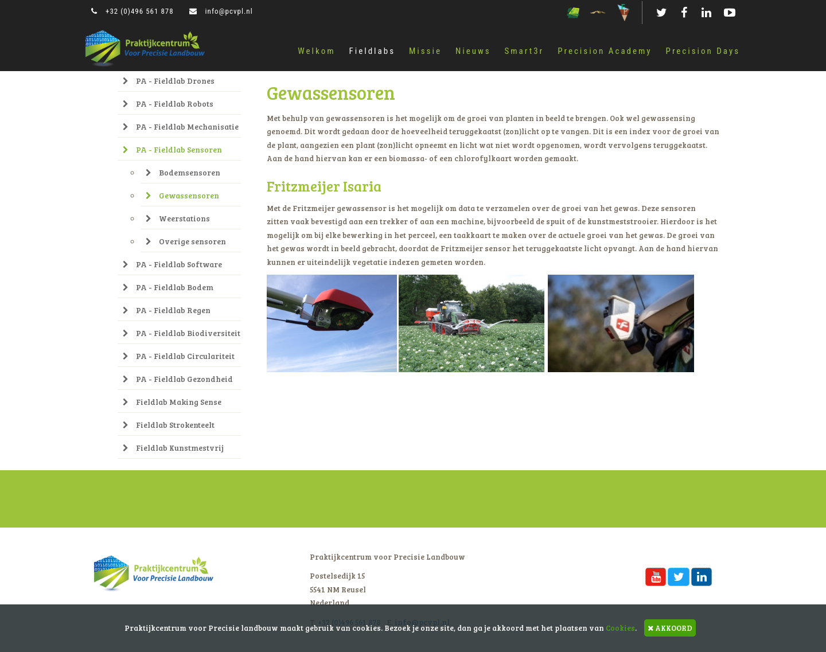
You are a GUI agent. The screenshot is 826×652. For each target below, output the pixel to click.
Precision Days (703, 51)
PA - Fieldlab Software (172, 264)
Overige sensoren (186, 241)
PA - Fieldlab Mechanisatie (181, 126)
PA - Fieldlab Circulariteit (179, 355)
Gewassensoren (182, 195)
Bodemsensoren (183, 172)
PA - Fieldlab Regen (167, 309)
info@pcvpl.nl (221, 11)
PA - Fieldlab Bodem (168, 287)
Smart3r (524, 51)
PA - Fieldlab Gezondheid (178, 378)
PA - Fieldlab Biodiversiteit (181, 332)
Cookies (620, 628)
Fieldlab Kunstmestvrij (173, 447)
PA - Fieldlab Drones (169, 80)
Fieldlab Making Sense (172, 401)
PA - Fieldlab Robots (168, 103)
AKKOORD (670, 628)
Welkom (316, 51)
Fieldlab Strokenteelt (169, 424)
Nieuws (473, 51)
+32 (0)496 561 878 (132, 11)
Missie (425, 51)
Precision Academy (605, 51)
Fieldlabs (372, 51)
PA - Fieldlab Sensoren (172, 149)
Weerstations (178, 218)
